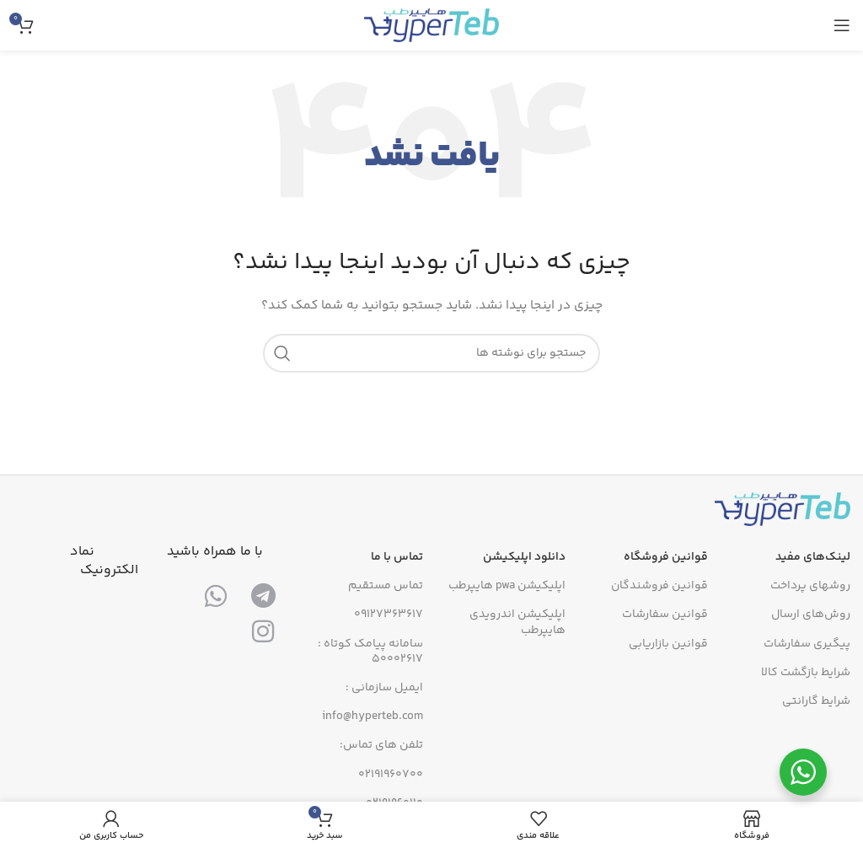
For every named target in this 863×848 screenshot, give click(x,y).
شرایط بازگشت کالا (805, 672)
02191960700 (390, 774)
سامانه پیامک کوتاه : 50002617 (370, 651)
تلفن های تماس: (381, 745)
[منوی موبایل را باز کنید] (842, 25)
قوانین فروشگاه (666, 557)
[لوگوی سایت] (431, 25)
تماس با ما (397, 557)
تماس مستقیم (385, 586)
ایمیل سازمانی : (384, 688)
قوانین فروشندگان (659, 586)
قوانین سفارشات (665, 614)
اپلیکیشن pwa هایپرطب (507, 586)
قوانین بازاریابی (668, 644)
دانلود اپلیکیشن (524, 557)
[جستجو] (431, 353)
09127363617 (388, 614)
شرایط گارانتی (816, 701)
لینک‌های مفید (812, 557)
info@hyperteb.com (372, 716)
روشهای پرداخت (810, 586)
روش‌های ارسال (810, 614)
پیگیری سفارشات (807, 644)
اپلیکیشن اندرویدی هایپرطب (517, 622)
